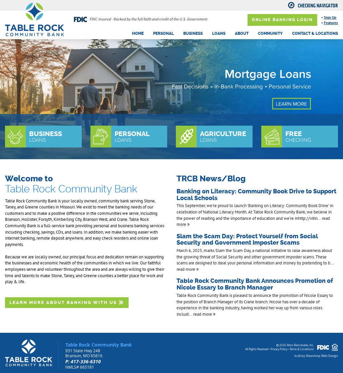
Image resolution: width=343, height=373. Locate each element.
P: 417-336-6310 (83, 361)
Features (331, 22)
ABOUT (242, 33)
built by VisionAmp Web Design (316, 356)
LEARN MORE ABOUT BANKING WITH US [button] (66, 302)
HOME (138, 33)
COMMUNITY (270, 33)
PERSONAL (163, 33)
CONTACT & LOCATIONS (315, 33)
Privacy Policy (279, 349)
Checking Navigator (318, 5)
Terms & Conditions (302, 349)
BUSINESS (193, 33)
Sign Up (330, 17)
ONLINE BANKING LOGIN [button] (282, 19)
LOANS (218, 33)
